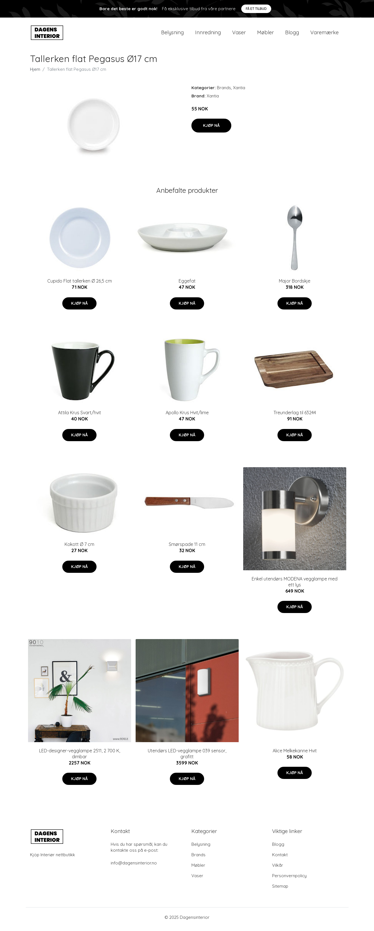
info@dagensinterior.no (134, 867)
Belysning (172, 34)
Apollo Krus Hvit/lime (187, 416)
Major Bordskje (294, 285)
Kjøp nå (211, 129)
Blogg (292, 34)
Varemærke (324, 34)
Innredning (208, 34)
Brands (224, 91)
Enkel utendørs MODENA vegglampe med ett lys (294, 586)
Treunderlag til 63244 (294, 416)
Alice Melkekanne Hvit (295, 754)
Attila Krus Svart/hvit (79, 416)
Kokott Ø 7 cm (79, 548)
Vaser (239, 34)
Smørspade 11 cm (187, 548)
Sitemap (280, 890)
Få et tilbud (256, 9)
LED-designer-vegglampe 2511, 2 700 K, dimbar (79, 757)
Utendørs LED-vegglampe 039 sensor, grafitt (187, 757)
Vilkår (277, 869)
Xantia (239, 91)
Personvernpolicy (289, 879)
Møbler (265, 34)
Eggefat (187, 285)
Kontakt (280, 858)
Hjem (35, 73)
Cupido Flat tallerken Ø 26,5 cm (79, 285)
